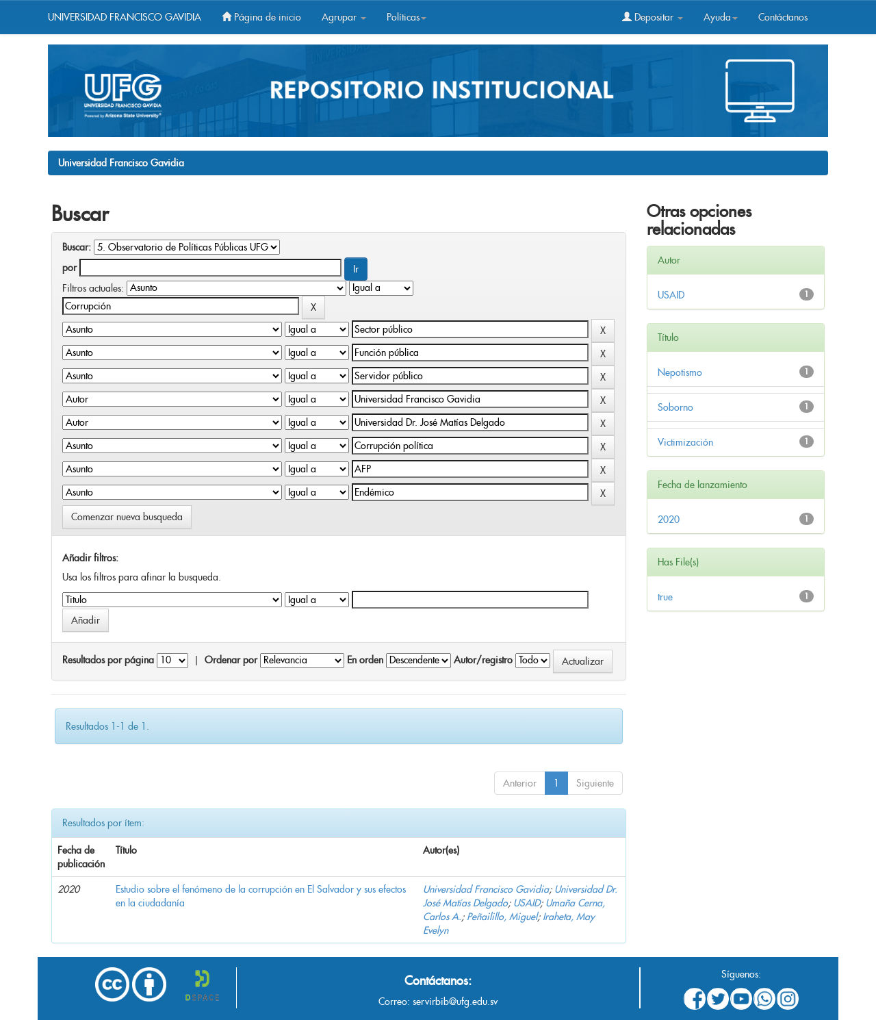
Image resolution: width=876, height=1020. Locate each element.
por (69, 268)
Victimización (685, 442)
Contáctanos (783, 17)
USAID (526, 903)
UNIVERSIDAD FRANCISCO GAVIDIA (124, 17)
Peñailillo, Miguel (502, 916)
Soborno (675, 407)
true (665, 597)
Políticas (406, 17)
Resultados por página (108, 660)
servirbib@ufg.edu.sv (455, 1001)
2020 (669, 519)
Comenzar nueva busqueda (127, 517)
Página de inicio (261, 17)
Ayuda (721, 17)
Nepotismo (680, 372)
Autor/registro (483, 660)
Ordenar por (231, 660)
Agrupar (344, 17)
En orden (365, 660)
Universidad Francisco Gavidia (121, 163)
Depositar (652, 17)
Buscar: (76, 247)
